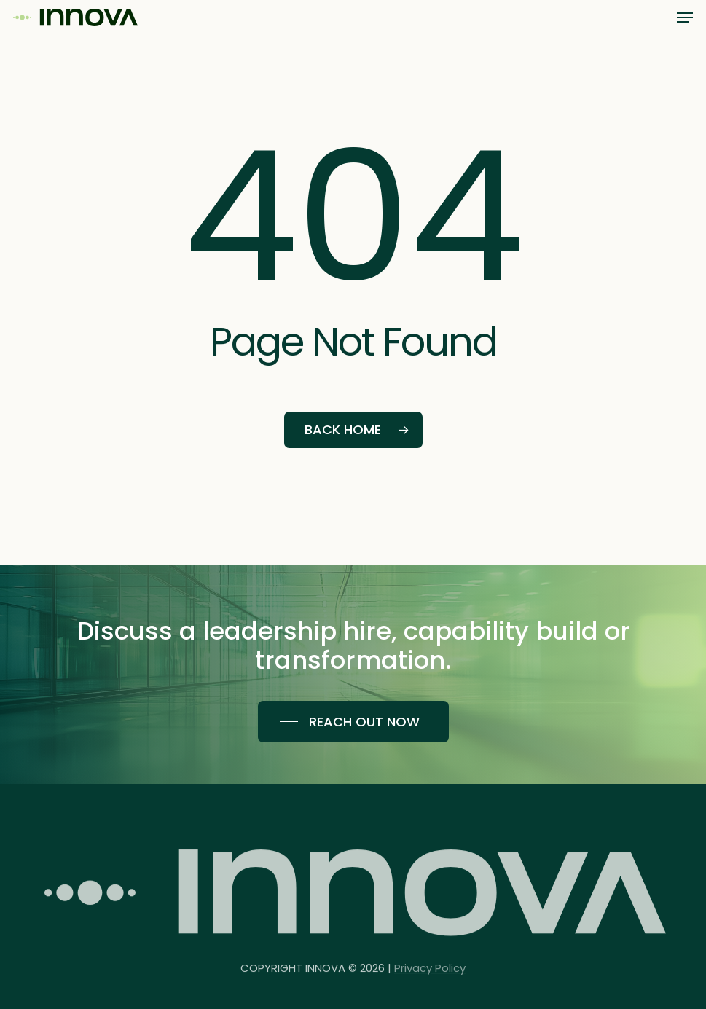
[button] (685, 17)
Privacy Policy (430, 978)
